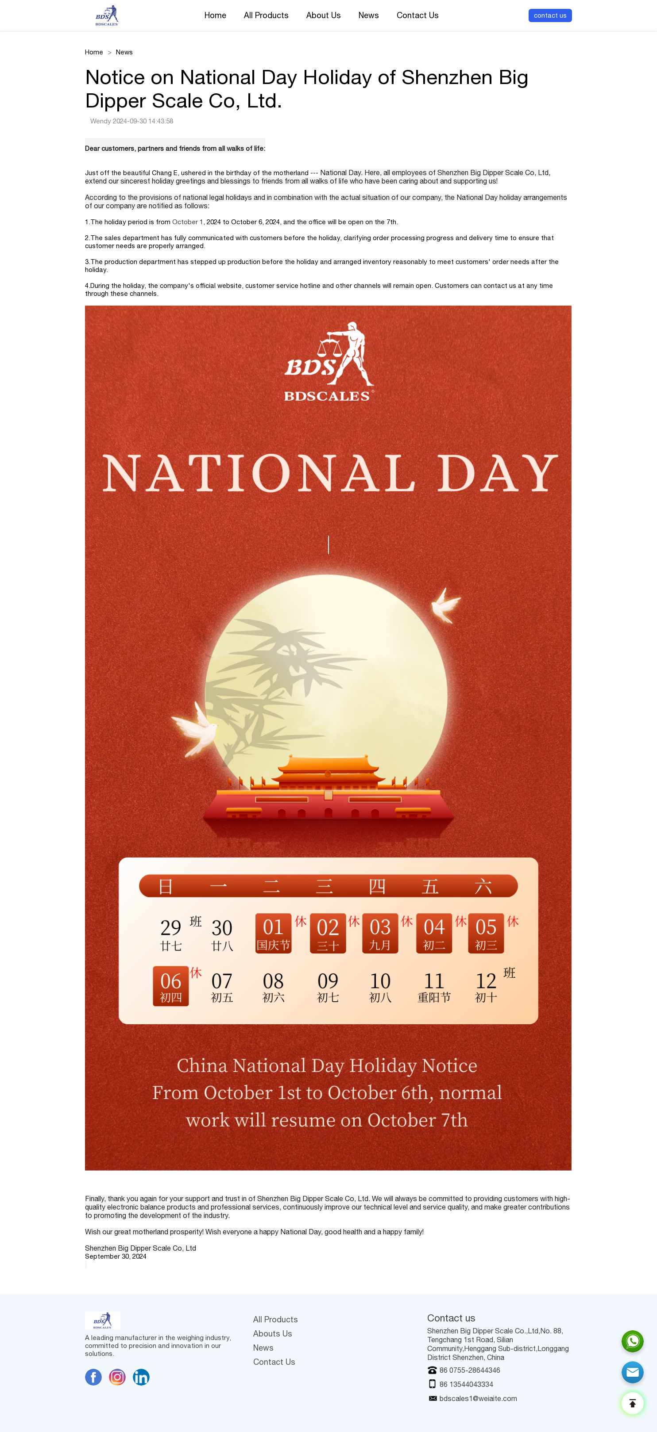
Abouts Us (272, 1333)
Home (215, 15)
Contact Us (418, 15)
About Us (323, 15)
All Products (266, 15)
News (369, 15)
